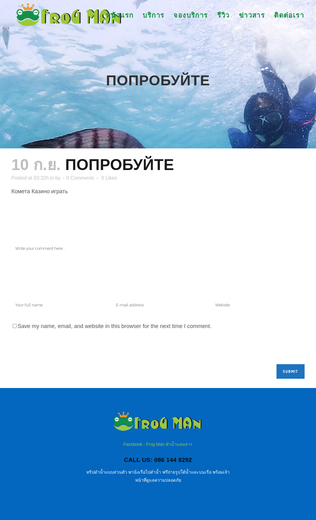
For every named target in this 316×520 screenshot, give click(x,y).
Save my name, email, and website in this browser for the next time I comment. (114, 326)
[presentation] (58, 349)
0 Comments (80, 178)
